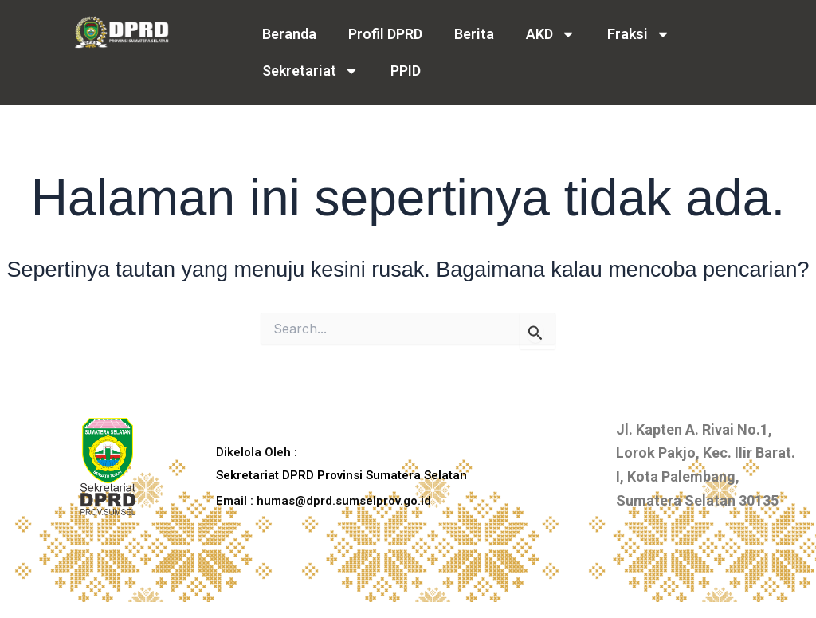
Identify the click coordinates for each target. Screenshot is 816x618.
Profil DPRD (385, 34)
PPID (405, 70)
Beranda (289, 34)
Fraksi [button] (638, 34)
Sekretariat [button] (310, 71)
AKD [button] (550, 34)
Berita (474, 34)
